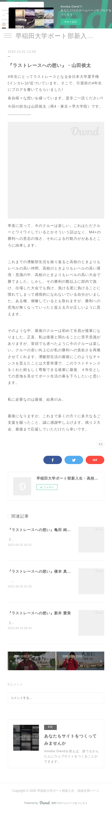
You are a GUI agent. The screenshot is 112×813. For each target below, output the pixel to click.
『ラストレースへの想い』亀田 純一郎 (41, 530)
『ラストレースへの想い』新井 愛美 (39, 613)
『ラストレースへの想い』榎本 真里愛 (41, 572)
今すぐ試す (70, 21)
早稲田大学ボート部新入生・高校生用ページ (56, 35)
